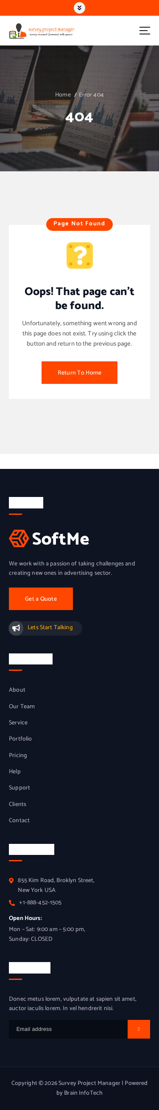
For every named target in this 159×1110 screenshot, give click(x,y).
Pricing (18, 756)
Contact (19, 821)
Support (19, 788)
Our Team (22, 707)
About (17, 690)
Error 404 (91, 95)
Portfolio (20, 739)
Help (15, 772)
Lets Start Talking (50, 628)
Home (63, 95)
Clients (17, 804)
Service (18, 723)
